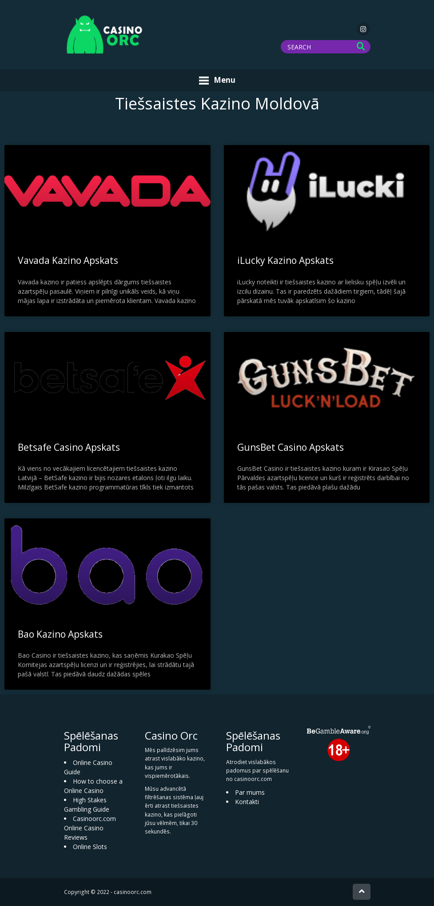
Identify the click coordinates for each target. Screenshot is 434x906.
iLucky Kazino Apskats (285, 260)
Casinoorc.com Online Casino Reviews (90, 827)
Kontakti (247, 801)
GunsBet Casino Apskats (290, 447)
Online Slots (90, 846)
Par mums (250, 792)
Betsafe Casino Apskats (69, 447)
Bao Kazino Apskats (60, 634)
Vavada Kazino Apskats (68, 260)
